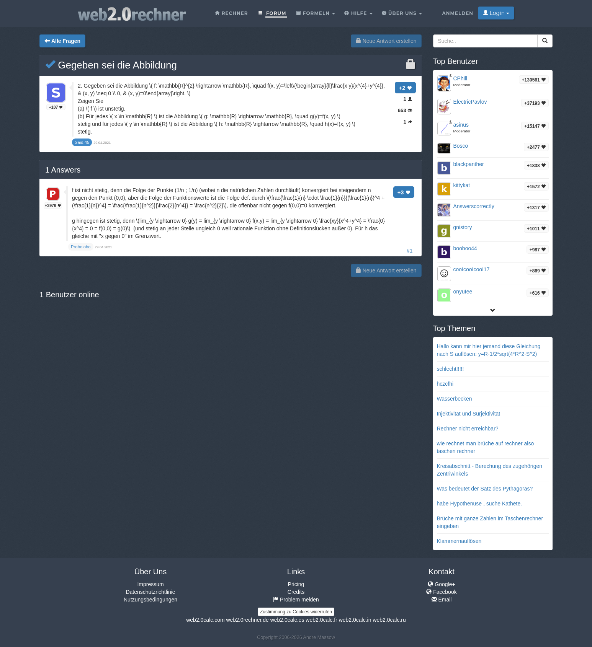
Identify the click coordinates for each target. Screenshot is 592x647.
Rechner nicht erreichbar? (468, 428)
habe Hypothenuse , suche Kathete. (479, 503)
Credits (296, 592)
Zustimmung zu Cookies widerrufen (296, 611)
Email (442, 599)
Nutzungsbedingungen (150, 599)
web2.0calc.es (287, 620)
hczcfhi (445, 384)
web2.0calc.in (355, 620)
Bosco (460, 146)
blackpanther (468, 164)
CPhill (460, 78)
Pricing (296, 584)
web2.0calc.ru (389, 620)
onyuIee (463, 291)
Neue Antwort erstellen (386, 41)
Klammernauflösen (459, 541)
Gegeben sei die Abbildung (111, 65)
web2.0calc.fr (321, 620)
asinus (461, 125)
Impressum (150, 584)
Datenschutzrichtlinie (150, 592)
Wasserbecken (454, 399)
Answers (62, 170)
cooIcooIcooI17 (471, 269)
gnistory (462, 227)
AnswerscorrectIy (473, 206)
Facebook (441, 592)
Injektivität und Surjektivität (468, 414)
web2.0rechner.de (247, 620)
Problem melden (296, 599)
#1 (410, 251)
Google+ (441, 584)
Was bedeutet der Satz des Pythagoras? (485, 489)
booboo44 (465, 248)
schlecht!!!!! (450, 369)
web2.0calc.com (205, 620)
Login (496, 13)
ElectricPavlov (470, 102)
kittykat (461, 185)
